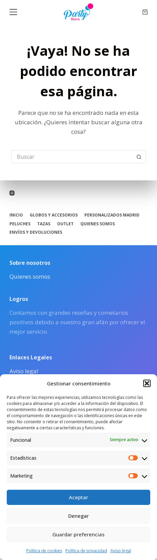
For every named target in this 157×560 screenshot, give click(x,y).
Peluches (19, 224)
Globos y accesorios (54, 215)
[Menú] (13, 12)
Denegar (78, 515)
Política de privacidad (86, 551)
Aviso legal (120, 551)
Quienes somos (97, 224)
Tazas (43, 224)
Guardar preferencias (78, 534)
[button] (146, 383)
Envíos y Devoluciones (35, 232)
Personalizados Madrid (111, 215)
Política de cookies (44, 551)
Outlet (65, 224)
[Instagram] (12, 193)
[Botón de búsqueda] (139, 156)
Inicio (16, 215)
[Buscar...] (72, 156)
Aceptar (78, 497)
